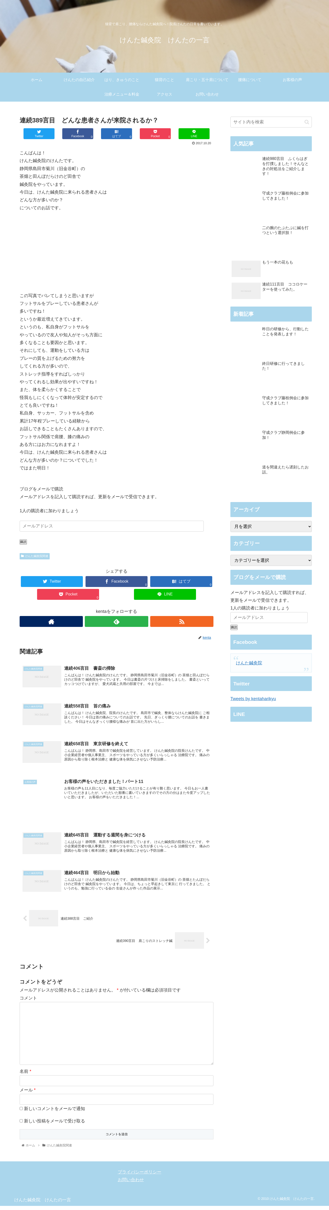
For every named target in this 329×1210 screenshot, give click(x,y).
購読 (23, 542)
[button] (307, 122)
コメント (28, 1002)
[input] (271, 122)
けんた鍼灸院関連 (34, 556)
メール (28, 1094)
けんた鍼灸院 (249, 663)
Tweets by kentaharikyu (253, 698)
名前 (25, 1075)
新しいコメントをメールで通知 (54, 1113)
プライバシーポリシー (139, 1176)
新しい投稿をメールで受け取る (54, 1125)
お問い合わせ (131, 1183)
